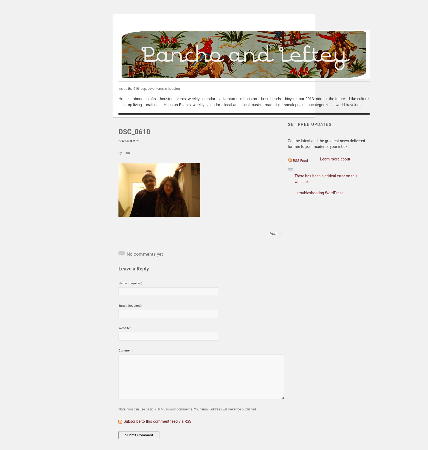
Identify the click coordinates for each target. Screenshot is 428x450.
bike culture (359, 99)
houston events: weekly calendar (187, 99)
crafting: (153, 105)
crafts (151, 99)
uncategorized (320, 105)
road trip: (272, 105)
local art (231, 105)
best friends (271, 99)
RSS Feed (300, 161)
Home (123, 99)
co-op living (132, 105)
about (137, 99)
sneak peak (294, 105)
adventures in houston (238, 99)
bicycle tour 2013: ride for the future (315, 99)
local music (251, 105)
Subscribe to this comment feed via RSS (157, 421)
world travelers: (349, 105)
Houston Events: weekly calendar (192, 105)
